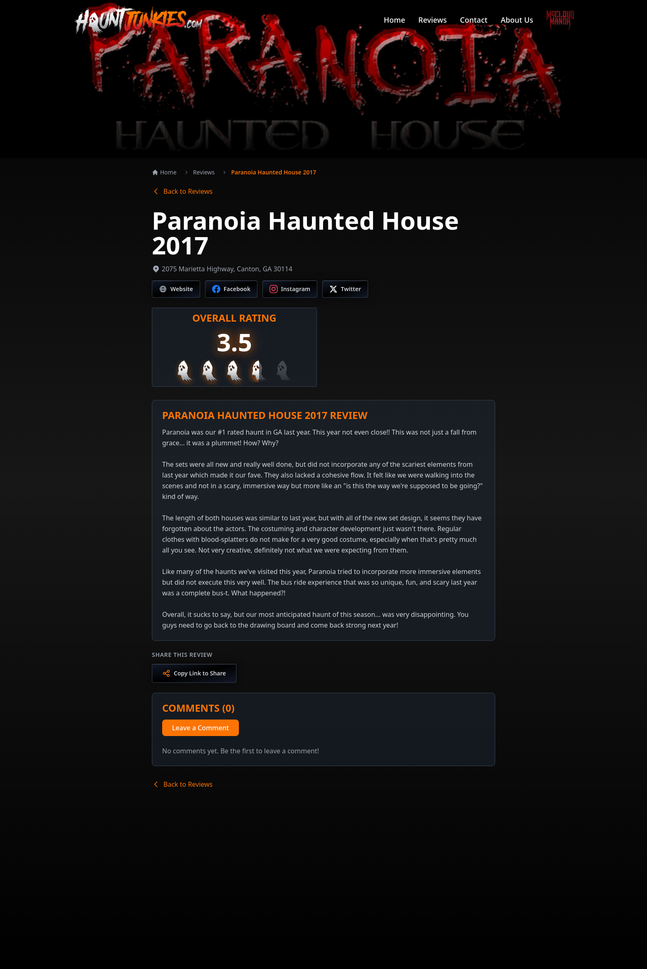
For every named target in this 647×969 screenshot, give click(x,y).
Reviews (204, 172)
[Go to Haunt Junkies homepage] (138, 20)
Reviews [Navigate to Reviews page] (432, 20)
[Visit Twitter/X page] (345, 289)
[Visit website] (176, 289)
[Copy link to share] (194, 673)
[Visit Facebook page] (231, 289)
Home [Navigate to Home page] (394, 20)
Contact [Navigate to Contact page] (474, 20)
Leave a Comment (200, 727)
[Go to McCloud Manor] (560, 20)
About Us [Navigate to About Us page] (517, 20)
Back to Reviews (182, 191)
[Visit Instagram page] (289, 289)
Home (164, 172)
